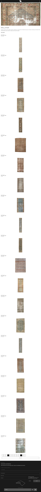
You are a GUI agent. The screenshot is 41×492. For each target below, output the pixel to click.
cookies (31, 477)
